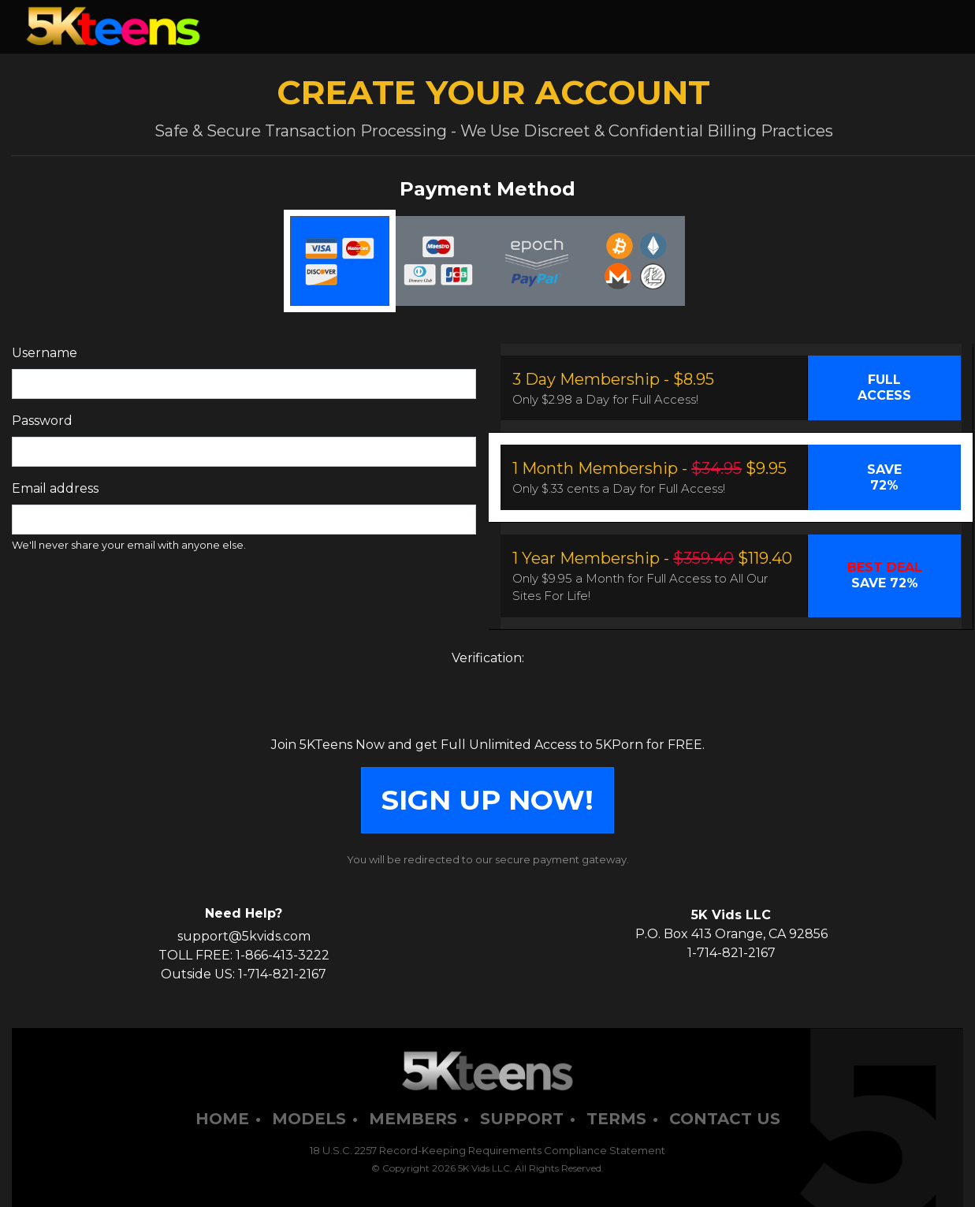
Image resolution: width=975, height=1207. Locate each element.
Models (309, 1118)
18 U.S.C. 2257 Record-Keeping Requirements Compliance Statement (487, 1150)
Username (44, 352)
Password (42, 420)
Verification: (488, 657)
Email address (55, 488)
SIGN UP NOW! (487, 800)
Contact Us (724, 1118)
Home (222, 1118)
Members (413, 1118)
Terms (616, 1118)
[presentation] (488, 705)
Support (522, 1118)
